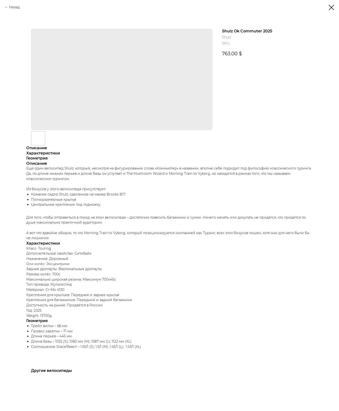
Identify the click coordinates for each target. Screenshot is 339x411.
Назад (14, 7)
